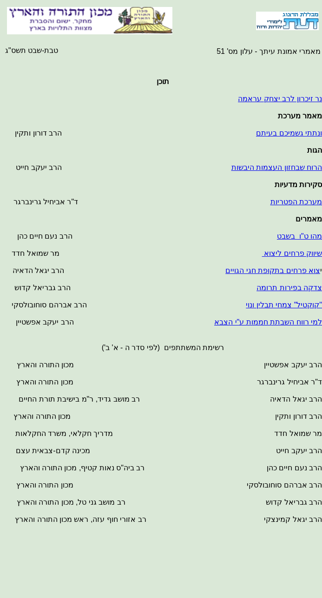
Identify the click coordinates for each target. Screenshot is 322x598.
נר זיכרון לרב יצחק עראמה (280, 99)
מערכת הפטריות (296, 202)
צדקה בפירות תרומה (289, 288)
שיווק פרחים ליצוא (292, 253)
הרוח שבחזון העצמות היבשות (276, 167)
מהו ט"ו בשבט (299, 236)
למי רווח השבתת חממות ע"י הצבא (268, 322)
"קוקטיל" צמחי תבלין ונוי (284, 305)
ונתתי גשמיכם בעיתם (289, 133)
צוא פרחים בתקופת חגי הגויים (272, 270)
